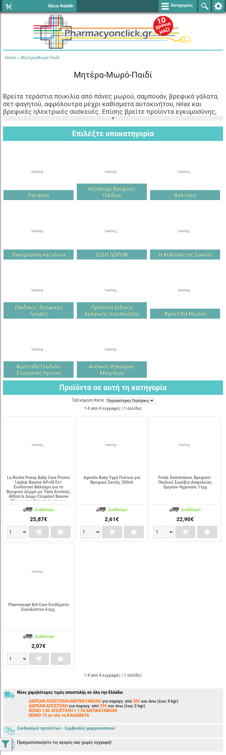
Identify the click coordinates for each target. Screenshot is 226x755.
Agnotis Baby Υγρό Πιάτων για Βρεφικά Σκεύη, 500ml (111, 480)
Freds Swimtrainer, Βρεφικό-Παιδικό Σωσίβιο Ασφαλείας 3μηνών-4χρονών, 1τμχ (185, 482)
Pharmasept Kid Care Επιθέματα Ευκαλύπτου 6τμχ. (38, 607)
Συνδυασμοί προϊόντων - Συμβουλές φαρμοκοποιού (66, 728)
